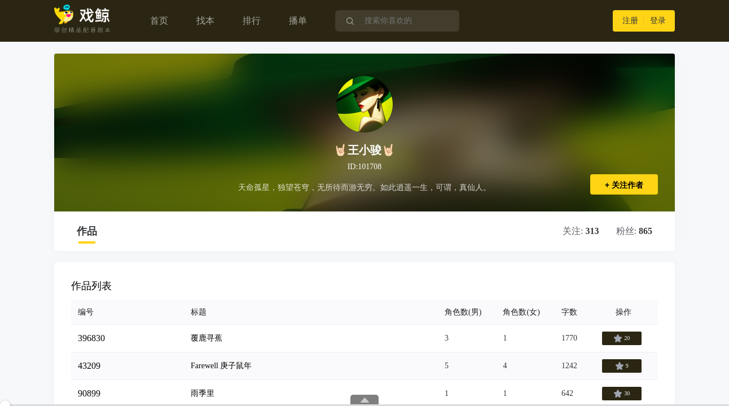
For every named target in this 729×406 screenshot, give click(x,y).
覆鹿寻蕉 (206, 338)
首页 (159, 20)
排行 (252, 20)
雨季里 (202, 393)
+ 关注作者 (624, 184)
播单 (298, 20)
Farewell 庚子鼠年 (221, 365)
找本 (205, 20)
